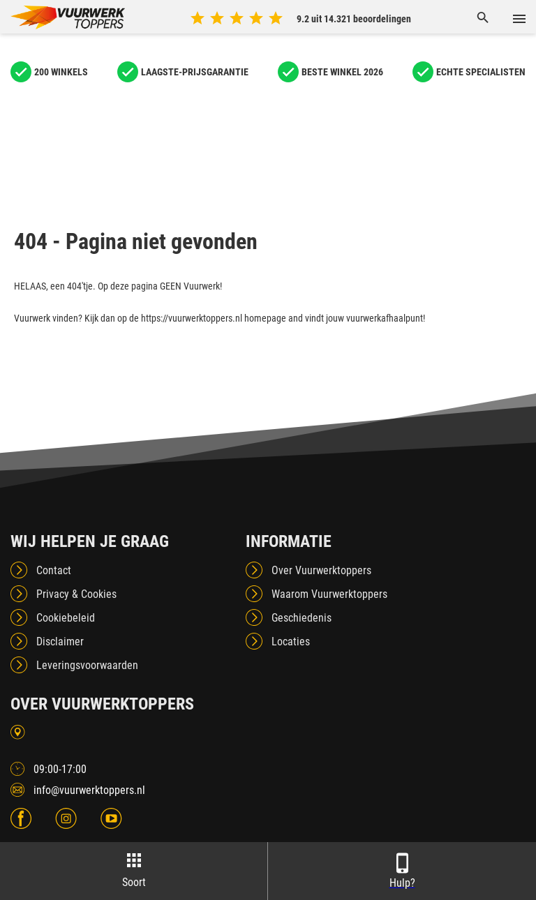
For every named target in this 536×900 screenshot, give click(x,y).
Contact (53, 570)
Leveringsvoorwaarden (87, 665)
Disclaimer (60, 641)
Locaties (290, 641)
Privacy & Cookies (76, 594)
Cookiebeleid (65, 617)
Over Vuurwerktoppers (321, 570)
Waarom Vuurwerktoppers (329, 594)
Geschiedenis (301, 617)
